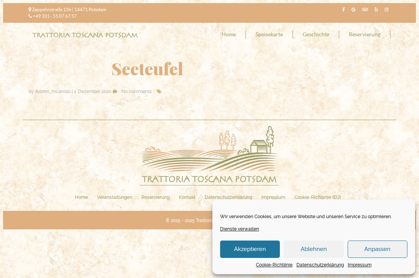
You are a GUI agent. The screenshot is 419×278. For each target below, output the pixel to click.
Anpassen (377, 249)
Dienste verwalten (239, 229)
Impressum (360, 265)
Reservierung (364, 34)
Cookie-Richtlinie (274, 265)
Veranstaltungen (114, 197)
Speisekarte (269, 34)
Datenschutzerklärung (320, 265)
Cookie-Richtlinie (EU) (317, 197)
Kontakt (187, 197)
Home (229, 34)
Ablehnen (314, 249)
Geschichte (316, 34)
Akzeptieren (250, 249)
